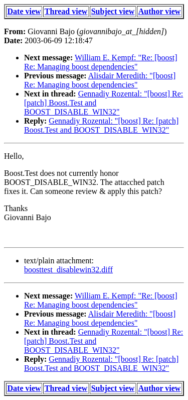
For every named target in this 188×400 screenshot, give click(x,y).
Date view (24, 11)
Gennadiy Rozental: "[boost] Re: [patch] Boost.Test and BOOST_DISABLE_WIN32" (101, 125)
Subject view (113, 11)
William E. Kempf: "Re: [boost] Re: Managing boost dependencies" (100, 62)
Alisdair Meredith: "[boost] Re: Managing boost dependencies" (99, 80)
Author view (159, 11)
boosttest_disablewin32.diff (68, 269)
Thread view (66, 11)
